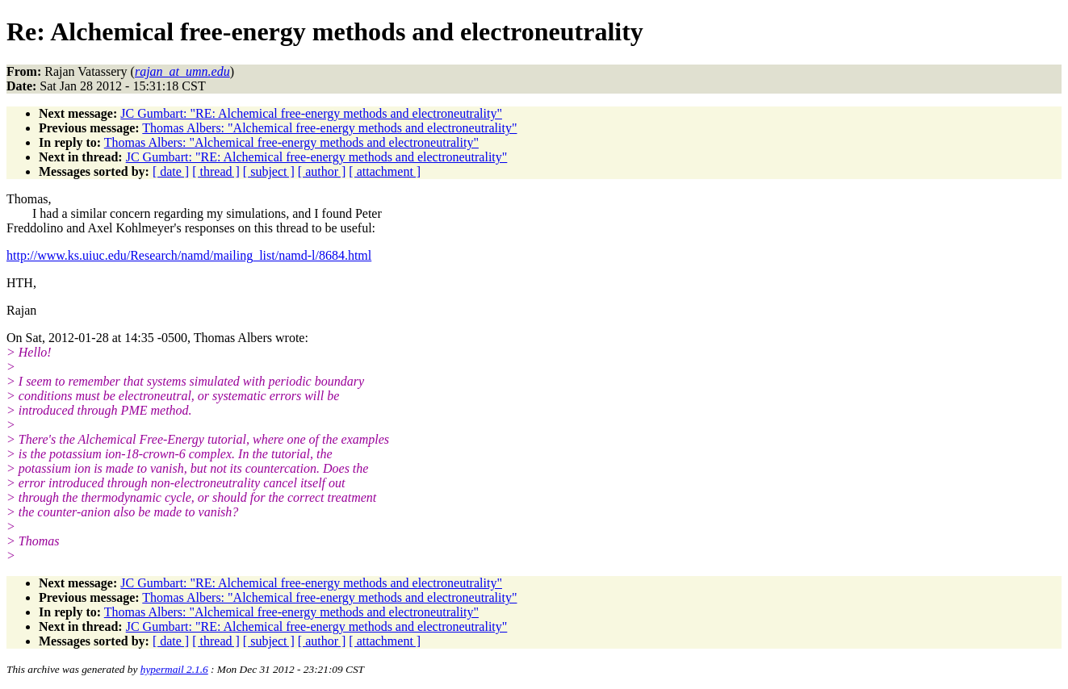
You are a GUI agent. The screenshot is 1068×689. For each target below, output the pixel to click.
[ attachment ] (385, 171)
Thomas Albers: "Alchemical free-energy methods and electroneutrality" (329, 128)
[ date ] (171, 171)
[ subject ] (269, 171)
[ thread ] (216, 171)
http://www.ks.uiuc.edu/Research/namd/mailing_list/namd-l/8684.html (188, 255)
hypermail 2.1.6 (174, 669)
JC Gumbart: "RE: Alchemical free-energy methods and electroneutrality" (311, 113)
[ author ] (322, 171)
